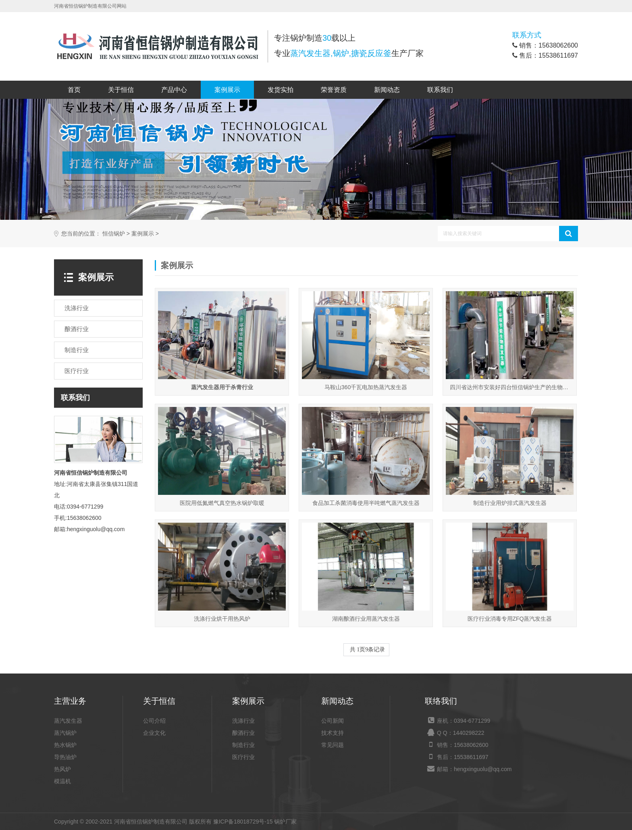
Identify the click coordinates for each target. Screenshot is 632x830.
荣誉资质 (334, 89)
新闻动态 (387, 89)
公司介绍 (154, 720)
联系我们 (440, 89)
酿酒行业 (243, 733)
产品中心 (174, 89)
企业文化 (154, 733)
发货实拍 (280, 89)
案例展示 (227, 89)
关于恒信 (121, 89)
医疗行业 (243, 757)
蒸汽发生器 (68, 720)
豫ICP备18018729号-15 (243, 821)
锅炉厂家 (285, 821)
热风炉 (62, 769)
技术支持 (332, 733)
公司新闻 (332, 720)
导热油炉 (65, 757)
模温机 (62, 781)
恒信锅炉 (113, 234)
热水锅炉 (65, 745)
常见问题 (332, 745)
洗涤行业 (243, 720)
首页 (74, 89)
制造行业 (243, 745)
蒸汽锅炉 (65, 733)
